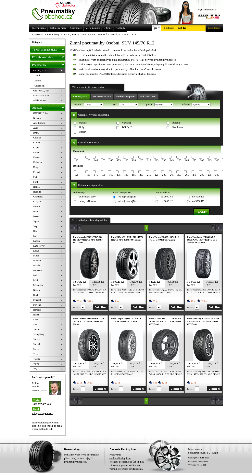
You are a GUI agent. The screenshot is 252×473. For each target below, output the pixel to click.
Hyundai (37, 191)
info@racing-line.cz (42, 413)
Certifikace (76, 27)
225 (156, 160)
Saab (35, 319)
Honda (36, 186)
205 (141, 160)
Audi (35, 127)
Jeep (35, 226)
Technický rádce (58, 27)
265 (187, 160)
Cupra (36, 147)
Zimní (37, 80)
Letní (37, 75)
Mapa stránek (195, 449)
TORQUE (127, 127)
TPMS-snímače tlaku (48, 48)
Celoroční (39, 85)
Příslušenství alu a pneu (48, 57)
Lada (35, 236)
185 (126, 160)
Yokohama (177, 127)
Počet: (76, 307)
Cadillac (37, 137)
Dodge (36, 167)
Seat (35, 324)
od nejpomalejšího (128, 201)
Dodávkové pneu (125, 96)
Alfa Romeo (39, 123)
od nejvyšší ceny (87, 201)
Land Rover (38, 245)
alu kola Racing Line (120, 458)
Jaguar (36, 221)
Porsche (37, 304)
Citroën (36, 142)
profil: (149, 104)
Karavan (37, 118)
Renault (37, 309)
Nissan (36, 290)
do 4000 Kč (198, 196)
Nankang (126, 122)
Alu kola (48, 106)
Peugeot (37, 300)
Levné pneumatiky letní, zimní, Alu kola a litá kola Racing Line (56, 10)
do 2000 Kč (167, 196)
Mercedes (38, 270)
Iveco (36, 216)
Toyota (36, 359)
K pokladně (213, 28)
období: (78, 104)
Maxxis (83, 122)
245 (172, 160)
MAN (36, 255)
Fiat (35, 177)
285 (202, 160)
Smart (36, 329)
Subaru (36, 339)
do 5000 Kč (198, 201)
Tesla (35, 354)
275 (194, 160)
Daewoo (37, 157)
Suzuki (36, 344)
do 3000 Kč (167, 201)
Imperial (176, 122)
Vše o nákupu (93, 27)
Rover (36, 314)
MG (35, 275)
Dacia (36, 152)
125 (77, 160)
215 (149, 160)
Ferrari (36, 172)
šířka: (115, 104)
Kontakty (120, 27)
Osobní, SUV (80, 96)
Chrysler (37, 201)
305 (217, 160)
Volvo (36, 363)
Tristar (82, 131)
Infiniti (36, 206)
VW (35, 368)
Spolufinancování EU (199, 452)
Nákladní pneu (148, 96)
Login (215, 452)
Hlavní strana (38, 34)
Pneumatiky (48, 64)
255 (179, 160)
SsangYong (38, 334)
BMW (36, 132)
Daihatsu (37, 162)
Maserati (37, 260)
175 (119, 160)
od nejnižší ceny (87, 196)
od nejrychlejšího (127, 196)
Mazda (36, 265)
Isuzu (35, 211)
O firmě (108, 27)
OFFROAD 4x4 (40, 113)
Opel (35, 295)
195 (134, 160)
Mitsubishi (38, 285)
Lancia (36, 241)
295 (210, 160)
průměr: (186, 104)
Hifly (81, 127)
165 (111, 160)
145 (96, 160)
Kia (35, 231)
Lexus (36, 250)
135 (88, 160)
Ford (35, 182)
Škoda (36, 349)
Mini (35, 280)
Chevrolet (38, 196)
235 (164, 160)
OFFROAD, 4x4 (102, 96)
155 (104, 160)
